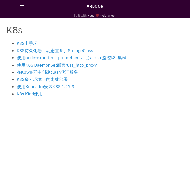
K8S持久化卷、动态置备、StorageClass (55, 50)
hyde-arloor (108, 15)
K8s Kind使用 (30, 94)
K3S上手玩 (27, 43)
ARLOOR (94, 6)
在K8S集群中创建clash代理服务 (47, 72)
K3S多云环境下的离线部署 (42, 79)
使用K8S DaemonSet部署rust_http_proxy (57, 65)
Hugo (90, 15)
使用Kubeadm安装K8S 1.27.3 (45, 86)
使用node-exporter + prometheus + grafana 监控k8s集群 (71, 57)
